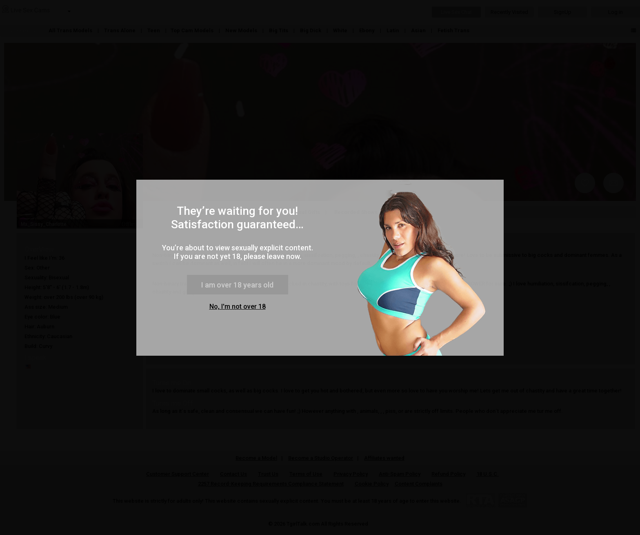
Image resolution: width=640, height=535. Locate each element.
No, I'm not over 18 (237, 306)
